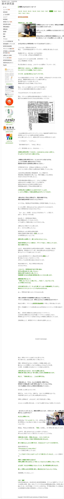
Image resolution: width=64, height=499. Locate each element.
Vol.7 (46, 11)
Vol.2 (23, 13)
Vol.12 (25, 11)
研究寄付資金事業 (38, 303)
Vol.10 (34, 11)
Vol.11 (29, 11)
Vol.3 (19, 13)
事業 (44, 256)
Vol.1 (27, 13)
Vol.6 (51, 11)
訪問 (35, 233)
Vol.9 (38, 11)
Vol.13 (20, 11)
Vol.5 (55, 11)
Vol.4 (59, 11)
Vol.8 (42, 11)
